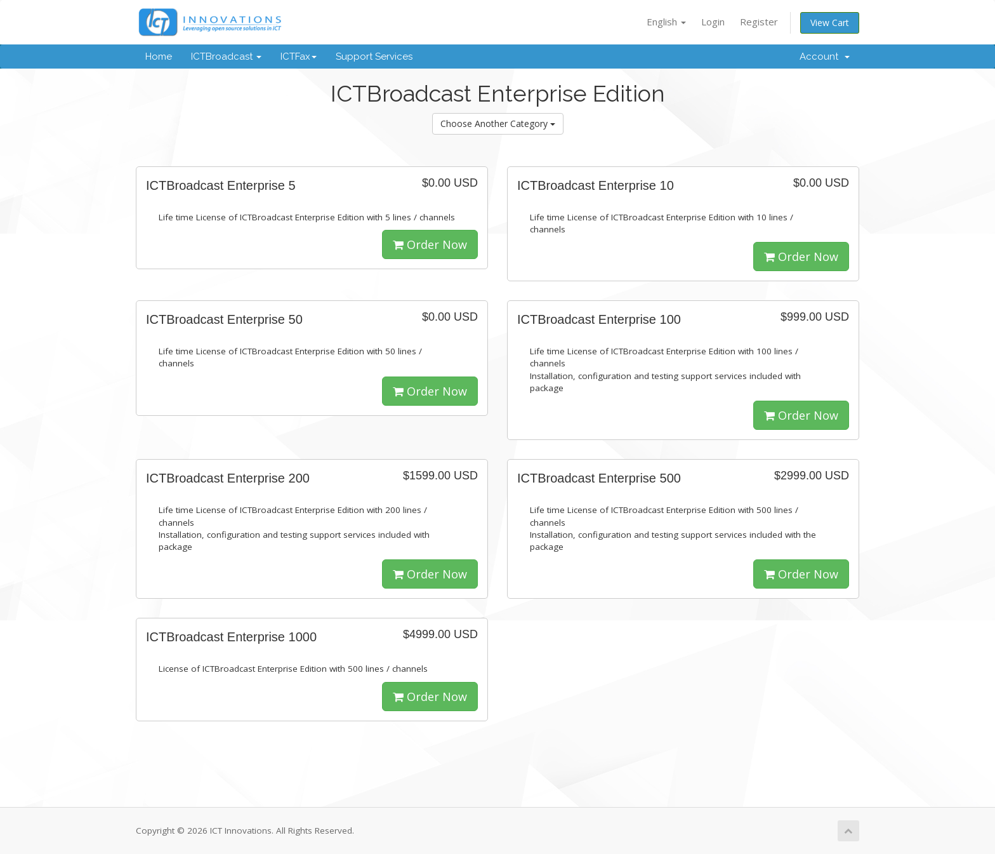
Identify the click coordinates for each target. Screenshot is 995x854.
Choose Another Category (497, 123)
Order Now (430, 244)
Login (713, 21)
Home (158, 56)
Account (825, 56)
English (666, 21)
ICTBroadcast (226, 56)
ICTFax (298, 56)
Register (759, 21)
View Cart (829, 23)
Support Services (374, 56)
